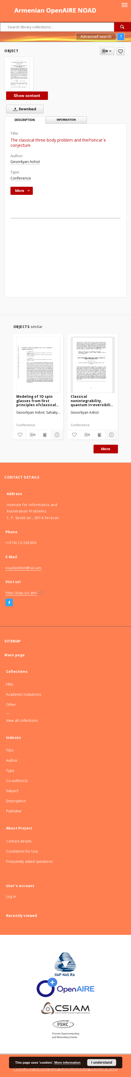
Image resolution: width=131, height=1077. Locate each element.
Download (23, 109)
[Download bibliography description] (32, 435)
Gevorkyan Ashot (25, 161)
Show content (27, 95)
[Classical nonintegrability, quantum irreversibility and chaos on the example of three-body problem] (93, 365)
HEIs (9, 684)
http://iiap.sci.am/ (21, 592)
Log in (11, 896)
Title (9, 750)
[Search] (122, 27)
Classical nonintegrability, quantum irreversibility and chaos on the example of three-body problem (92, 400)
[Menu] (124, 4)
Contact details (18, 841)
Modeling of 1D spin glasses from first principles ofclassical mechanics (36, 400)
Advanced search (96, 36)
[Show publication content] (44, 435)
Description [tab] (25, 120)
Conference (20, 178)
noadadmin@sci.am (24, 567)
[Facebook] (9, 602)
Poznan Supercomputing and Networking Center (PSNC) (66, 1068)
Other (11, 704)
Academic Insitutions (23, 694)
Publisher (14, 811)
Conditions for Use (22, 851)
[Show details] (56, 435)
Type (10, 770)
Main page (14, 655)
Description (16, 800)
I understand (101, 1062)
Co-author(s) (16, 780)
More (105, 449)
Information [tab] (66, 119)
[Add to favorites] (120, 51)
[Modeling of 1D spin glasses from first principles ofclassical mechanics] (38, 365)
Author (12, 760)
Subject (12, 790)
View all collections (22, 720)
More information (67, 1062)
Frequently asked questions (29, 861)
